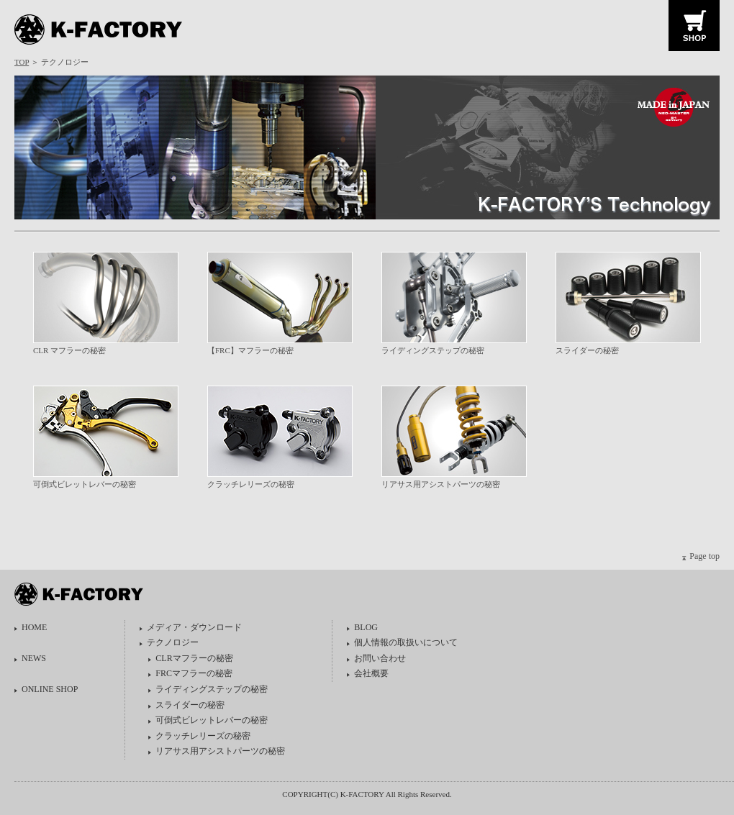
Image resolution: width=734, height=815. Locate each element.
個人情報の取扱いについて (406, 642)
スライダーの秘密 (587, 350)
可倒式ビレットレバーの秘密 (84, 484)
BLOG (366, 627)
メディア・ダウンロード (194, 627)
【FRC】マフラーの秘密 (250, 350)
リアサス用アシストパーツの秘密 (440, 484)
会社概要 (371, 673)
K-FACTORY (102, 30)
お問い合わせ (380, 658)
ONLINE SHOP (50, 689)
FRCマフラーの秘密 (193, 673)
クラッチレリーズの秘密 (250, 484)
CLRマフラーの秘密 (193, 658)
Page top (704, 556)
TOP (21, 62)
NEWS (34, 658)
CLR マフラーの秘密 (69, 350)
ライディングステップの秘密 (432, 350)
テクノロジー (173, 642)
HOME (34, 627)
